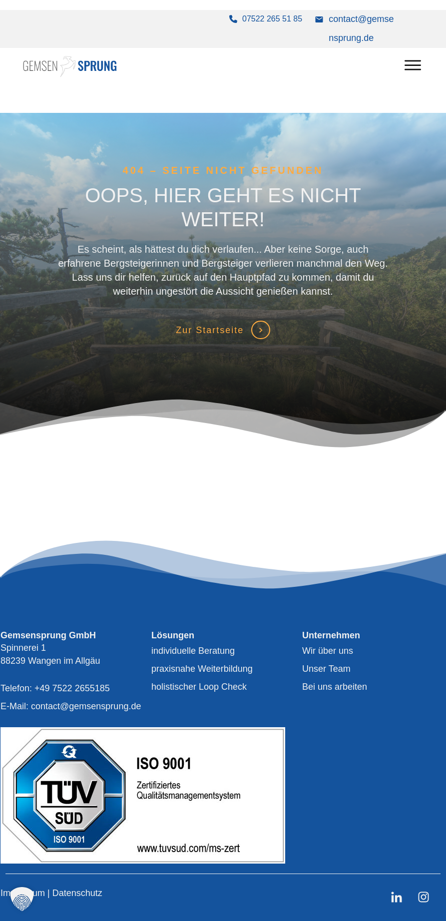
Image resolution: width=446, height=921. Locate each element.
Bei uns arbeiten (334, 687)
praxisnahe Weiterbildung (202, 669)
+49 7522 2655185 (72, 688)
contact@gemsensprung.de (86, 706)
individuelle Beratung (193, 651)
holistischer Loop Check (199, 687)
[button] (22, 899)
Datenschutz (77, 893)
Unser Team (326, 669)
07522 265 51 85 (272, 18)
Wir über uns (327, 651)
